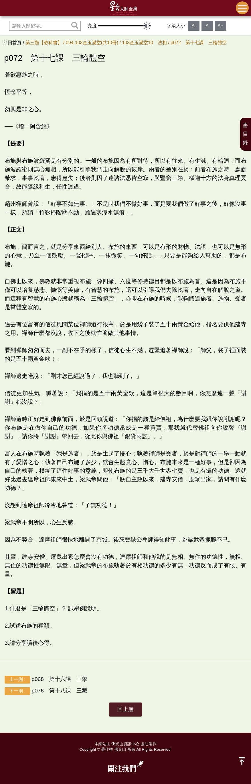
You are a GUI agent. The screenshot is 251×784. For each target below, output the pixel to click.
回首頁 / (16, 42)
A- (193, 25)
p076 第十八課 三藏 (46, 691)
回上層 (125, 709)
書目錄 (245, 133)
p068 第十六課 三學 (49, 680)
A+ (220, 25)
